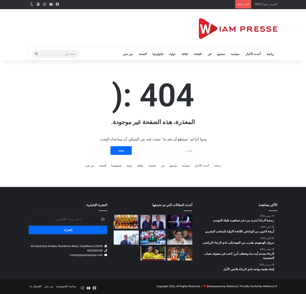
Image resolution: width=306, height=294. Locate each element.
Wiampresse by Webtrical (222, 286)
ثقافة (184, 54)
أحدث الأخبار (253, 54)
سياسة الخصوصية (66, 286)
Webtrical (268, 286)
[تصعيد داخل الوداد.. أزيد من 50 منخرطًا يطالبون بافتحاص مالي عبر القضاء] (179, 237)
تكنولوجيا (158, 54)
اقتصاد (198, 54)
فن (209, 54)
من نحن (128, 54)
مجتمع (221, 54)
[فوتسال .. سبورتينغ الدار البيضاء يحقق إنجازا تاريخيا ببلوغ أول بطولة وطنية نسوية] (126, 222)
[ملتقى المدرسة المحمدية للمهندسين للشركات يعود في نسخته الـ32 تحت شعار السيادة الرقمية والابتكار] (179, 222)
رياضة (270, 54)
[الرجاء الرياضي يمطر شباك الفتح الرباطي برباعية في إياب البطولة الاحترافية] (153, 237)
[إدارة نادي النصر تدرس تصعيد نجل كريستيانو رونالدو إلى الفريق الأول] (153, 253)
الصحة (143, 54)
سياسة (235, 54)
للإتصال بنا (35, 286)
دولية (172, 54)
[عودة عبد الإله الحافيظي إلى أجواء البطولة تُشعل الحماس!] (179, 253)
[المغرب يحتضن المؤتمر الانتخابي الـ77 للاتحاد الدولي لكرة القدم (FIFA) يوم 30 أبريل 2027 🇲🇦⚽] (153, 222)
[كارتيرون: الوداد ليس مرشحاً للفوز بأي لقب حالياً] (126, 237)
